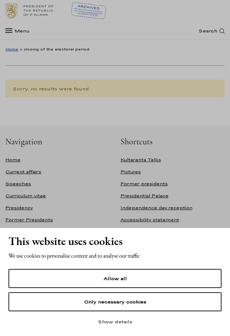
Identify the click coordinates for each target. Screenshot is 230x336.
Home (11, 49)
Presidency (19, 208)
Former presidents (144, 184)
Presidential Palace (144, 196)
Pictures (130, 172)
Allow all (115, 278)
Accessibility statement (149, 220)
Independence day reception (156, 208)
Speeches (18, 184)
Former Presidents (29, 220)
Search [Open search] (208, 31)
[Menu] (19, 30)
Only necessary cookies (115, 302)
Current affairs (23, 172)
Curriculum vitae (25, 196)
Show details (115, 321)
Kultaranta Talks (140, 160)
